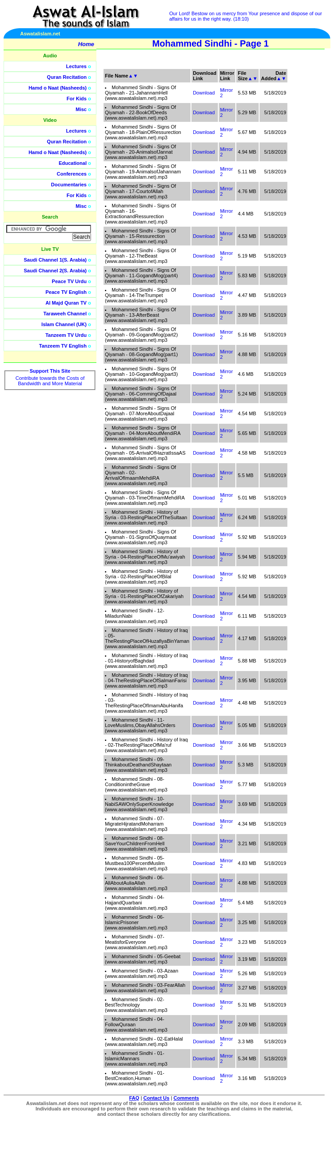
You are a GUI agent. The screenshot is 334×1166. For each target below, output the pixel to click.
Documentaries (69, 184)
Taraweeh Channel (65, 313)
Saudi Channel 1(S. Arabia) (55, 259)
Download (204, 92)
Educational (73, 163)
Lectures (76, 66)
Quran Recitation (67, 77)
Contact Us (156, 1098)
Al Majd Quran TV (66, 302)
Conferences (72, 173)
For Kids (77, 98)
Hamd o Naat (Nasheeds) (58, 87)
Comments (186, 1098)
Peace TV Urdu (69, 281)
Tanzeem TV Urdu (66, 335)
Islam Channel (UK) (64, 324)
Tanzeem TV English (63, 346)
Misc (81, 109)
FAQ (134, 1098)
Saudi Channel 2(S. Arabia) (55, 270)
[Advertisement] (291, 201)
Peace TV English (66, 292)
